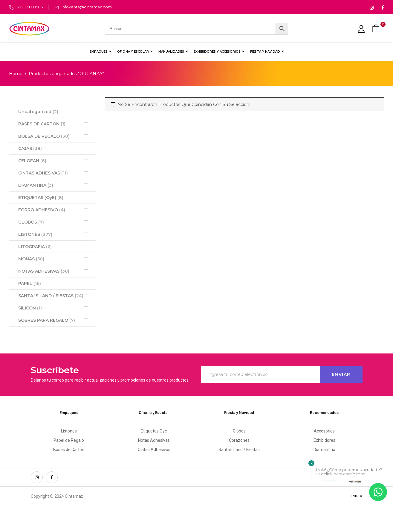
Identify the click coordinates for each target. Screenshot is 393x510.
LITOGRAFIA (35, 246)
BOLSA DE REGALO (44, 136)
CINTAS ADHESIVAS (43, 173)
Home (15, 73)
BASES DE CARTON (41, 124)
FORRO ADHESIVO (41, 209)
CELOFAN (32, 160)
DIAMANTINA (35, 185)
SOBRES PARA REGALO (46, 320)
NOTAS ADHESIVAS (43, 271)
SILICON (30, 308)
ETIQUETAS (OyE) (40, 197)
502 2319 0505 (29, 6)
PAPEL (29, 283)
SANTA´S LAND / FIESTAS (50, 295)
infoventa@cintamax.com (87, 6)
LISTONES (35, 234)
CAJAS (30, 148)
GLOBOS (31, 222)
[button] (376, 28)
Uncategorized (38, 111)
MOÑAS (31, 259)
